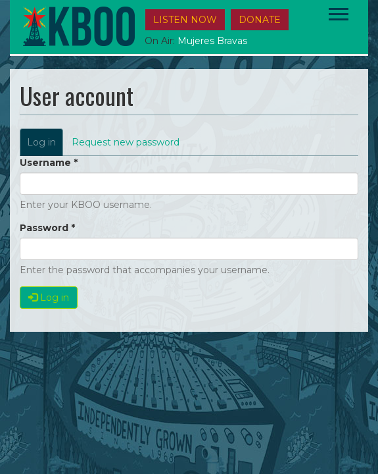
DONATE (260, 20)
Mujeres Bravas (212, 41)
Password (47, 228)
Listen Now (185, 20)
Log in (45, 146)
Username (49, 163)
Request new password (125, 142)
